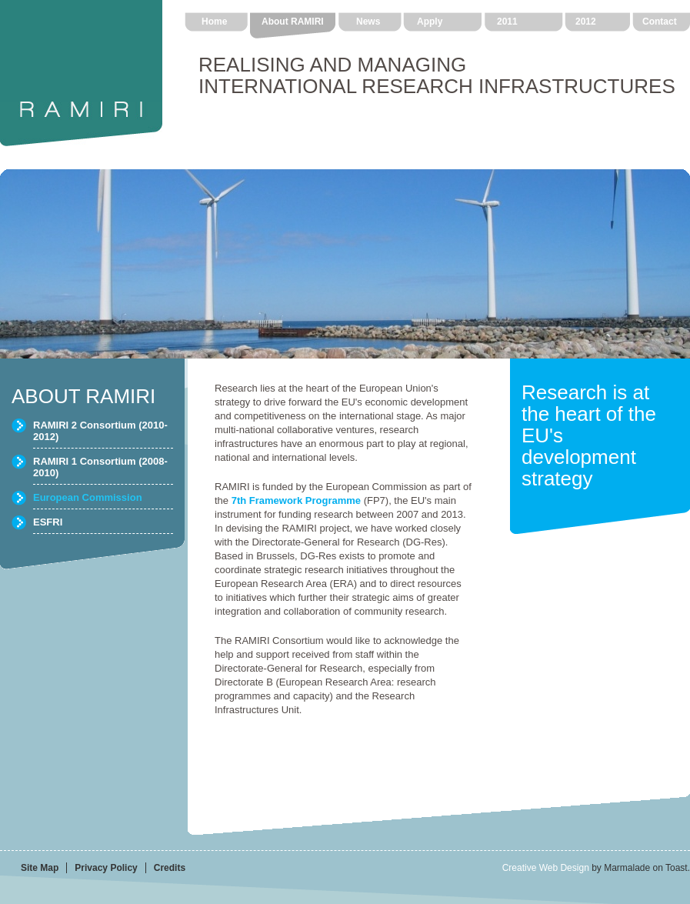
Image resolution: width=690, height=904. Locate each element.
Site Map (39, 867)
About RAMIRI (293, 21)
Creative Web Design (545, 867)
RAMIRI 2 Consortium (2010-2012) (100, 430)
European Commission (87, 497)
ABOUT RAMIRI (83, 396)
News (368, 21)
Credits (169, 867)
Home (214, 21)
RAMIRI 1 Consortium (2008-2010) (100, 467)
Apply (429, 21)
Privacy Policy (106, 867)
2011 (507, 21)
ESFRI (47, 522)
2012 (585, 21)
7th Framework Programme (296, 500)
